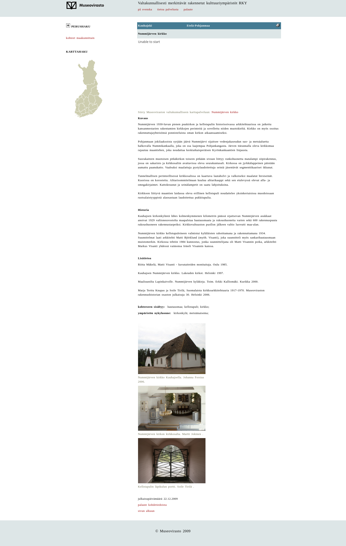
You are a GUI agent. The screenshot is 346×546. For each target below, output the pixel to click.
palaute (188, 9)
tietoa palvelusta (168, 9)
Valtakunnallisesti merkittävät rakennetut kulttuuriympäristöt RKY (192, 3)
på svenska (145, 9)
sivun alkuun (146, 511)
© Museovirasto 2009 (173, 531)
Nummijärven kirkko (225, 112)
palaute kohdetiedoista (152, 504)
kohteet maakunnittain (80, 38)
